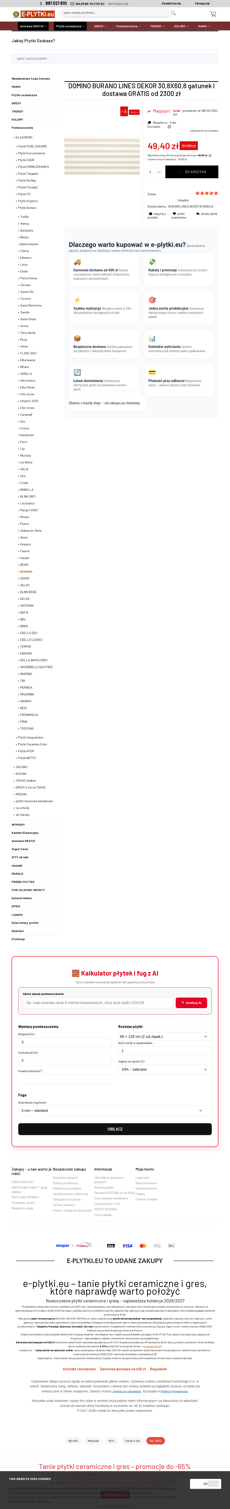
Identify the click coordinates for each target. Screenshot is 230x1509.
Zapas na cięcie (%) (131, 1061)
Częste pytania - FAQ (107, 1204)
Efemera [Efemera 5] (25, 257)
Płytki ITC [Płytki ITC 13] (24, 194)
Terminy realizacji (64, 1205)
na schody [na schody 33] (22, 808)
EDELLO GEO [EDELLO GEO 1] (28, 633)
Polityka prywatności (65, 1183)
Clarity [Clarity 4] (24, 251)
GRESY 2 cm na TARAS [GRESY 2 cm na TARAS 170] (31, 787)
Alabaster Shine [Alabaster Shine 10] (31, 530)
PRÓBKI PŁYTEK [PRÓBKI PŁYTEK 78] (23, 882)
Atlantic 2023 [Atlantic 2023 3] (29, 401)
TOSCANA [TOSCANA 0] (27, 728)
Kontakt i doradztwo (79, 1369)
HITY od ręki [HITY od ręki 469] (20, 857)
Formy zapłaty (103, 1215)
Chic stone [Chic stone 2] (27, 394)
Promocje (18, 939)
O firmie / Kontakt (146, 1199)
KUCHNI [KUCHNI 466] (21, 774)
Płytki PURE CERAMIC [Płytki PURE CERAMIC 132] (32, 146)
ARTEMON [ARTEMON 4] (26, 605)
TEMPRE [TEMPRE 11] (25, 646)
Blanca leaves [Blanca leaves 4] (29, 244)
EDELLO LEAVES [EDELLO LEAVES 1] (31, 639)
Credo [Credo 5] (24, 483)
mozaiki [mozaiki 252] (17, 865)
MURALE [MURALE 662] (17, 873)
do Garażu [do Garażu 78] (22, 814)
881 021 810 (56, 3)
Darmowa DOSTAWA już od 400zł (114, 1193)
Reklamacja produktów (67, 1188)
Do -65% (155, 1440)
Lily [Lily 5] (22, 448)
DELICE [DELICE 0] (25, 599)
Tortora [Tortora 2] (25, 298)
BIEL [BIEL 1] (23, 619)
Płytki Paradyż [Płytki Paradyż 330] (28, 187)
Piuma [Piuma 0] (24, 524)
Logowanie (142, 1177)
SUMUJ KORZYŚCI (23, 1182)
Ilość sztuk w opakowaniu (135, 1043)
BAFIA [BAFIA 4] (24, 612)
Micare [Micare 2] (24, 517)
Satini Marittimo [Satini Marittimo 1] (31, 305)
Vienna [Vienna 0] (24, 223)
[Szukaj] (173, 13)
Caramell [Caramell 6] (26, 414)
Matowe (93, 1440)
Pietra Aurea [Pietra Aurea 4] (28, 278)
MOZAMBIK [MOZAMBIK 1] (27, 694)
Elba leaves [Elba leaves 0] (27, 360)
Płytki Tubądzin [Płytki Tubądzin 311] (28, 173)
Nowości (18, 931)
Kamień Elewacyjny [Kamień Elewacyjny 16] (25, 832)
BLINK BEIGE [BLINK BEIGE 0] (28, 592)
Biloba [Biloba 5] (24, 237)
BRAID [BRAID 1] (24, 564)
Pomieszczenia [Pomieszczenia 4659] (22, 127)
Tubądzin (183, 200)
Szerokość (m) (28, 1052)
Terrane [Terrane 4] (25, 285)
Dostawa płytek (103, 1187)
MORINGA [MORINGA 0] (26, 687)
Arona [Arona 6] (24, 326)
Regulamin (159, 1369)
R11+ (112, 1440)
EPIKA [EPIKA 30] (16, 906)
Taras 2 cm (132, 1440)
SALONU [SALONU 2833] (21, 767)
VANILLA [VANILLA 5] (26, 373)
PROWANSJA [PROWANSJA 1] (29, 715)
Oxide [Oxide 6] (24, 271)
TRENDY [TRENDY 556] (17, 111)
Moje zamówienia (146, 1183)
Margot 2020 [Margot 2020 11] (29, 510)
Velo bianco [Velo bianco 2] (27, 380)
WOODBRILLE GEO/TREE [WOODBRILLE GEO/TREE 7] (36, 667)
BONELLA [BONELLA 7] (26, 489)
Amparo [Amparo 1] (25, 544)
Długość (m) (26, 1034)
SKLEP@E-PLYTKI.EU (90, 4)
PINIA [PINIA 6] (23, 721)
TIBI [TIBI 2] (22, 680)
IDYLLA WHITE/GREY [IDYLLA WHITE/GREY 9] (34, 660)
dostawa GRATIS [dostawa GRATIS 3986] (23, 841)
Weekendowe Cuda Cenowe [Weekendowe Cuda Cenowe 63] (31, 78)
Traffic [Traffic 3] (24, 217)
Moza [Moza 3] (23, 339)
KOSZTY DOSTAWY (105, 1209)
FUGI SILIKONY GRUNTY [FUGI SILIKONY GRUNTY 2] (28, 890)
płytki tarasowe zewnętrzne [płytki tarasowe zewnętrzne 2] (34, 801)
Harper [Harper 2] (24, 558)
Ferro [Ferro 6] (23, 442)
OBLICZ (115, 1129)
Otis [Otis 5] (23, 476)
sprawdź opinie (152, 1346)
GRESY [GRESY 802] (16, 103)
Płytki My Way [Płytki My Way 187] (27, 180)
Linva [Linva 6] (23, 264)
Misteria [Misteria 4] (25, 455)
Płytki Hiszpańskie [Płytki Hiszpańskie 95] (30, 737)
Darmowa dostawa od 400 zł (123, 1369)
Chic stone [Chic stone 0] (27, 408)
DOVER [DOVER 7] (24, 578)
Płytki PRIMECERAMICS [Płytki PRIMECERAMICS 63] (33, 167)
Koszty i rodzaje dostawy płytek (72, 1210)
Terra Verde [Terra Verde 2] (27, 333)
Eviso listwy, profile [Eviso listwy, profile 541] (25, 923)
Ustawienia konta (146, 1188)
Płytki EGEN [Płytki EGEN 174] (26, 160)
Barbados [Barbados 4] (26, 230)
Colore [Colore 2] (24, 428)
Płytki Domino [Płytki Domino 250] (27, 208)
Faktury (140, 1194)
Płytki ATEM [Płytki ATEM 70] (26, 751)
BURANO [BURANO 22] (26, 571)
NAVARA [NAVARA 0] (25, 701)
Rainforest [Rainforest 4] (27, 435)
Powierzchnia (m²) (30, 1071)
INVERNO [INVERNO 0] (26, 674)
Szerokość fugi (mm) (32, 1102)
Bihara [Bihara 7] (24, 367)
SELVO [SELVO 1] (24, 585)
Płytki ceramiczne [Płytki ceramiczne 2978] (24, 95)
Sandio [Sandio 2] (25, 312)
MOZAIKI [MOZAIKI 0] (21, 794)
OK (205, 1483)
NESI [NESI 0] (23, 708)
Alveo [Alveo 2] (24, 537)
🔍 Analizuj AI (191, 1003)
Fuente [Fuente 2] (24, 551)
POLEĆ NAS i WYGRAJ (25, 1197)
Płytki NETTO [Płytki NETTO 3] (27, 758)
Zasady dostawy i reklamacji (70, 1194)
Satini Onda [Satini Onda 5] (28, 319)
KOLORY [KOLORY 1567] (17, 119)
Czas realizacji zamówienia (111, 1198)
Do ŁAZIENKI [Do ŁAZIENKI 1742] (24, 137)
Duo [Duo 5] (22, 421)
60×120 (73, 1440)
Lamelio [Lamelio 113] (17, 914)
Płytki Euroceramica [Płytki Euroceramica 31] (31, 153)
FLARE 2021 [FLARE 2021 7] (28, 353)
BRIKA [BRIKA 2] (24, 626)
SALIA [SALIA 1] (24, 469)
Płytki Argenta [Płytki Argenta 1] (28, 201)
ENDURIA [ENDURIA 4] (26, 653)
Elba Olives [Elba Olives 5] (27, 387)
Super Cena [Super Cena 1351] (20, 849)
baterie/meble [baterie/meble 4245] (22, 898)
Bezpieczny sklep (22, 1208)
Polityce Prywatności (175, 1391)
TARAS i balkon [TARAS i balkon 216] (26, 780)
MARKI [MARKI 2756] (16, 86)
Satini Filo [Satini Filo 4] (27, 292)
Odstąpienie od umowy (67, 1199)
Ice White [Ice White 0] (26, 462)
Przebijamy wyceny (23, 1202)
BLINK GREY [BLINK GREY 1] (28, 496)
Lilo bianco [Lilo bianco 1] (27, 503)
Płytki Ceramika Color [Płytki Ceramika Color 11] (32, 744)
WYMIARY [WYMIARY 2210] (18, 824)
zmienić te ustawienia (126, 1391)
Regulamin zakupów (65, 1177)
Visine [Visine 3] (24, 346)
